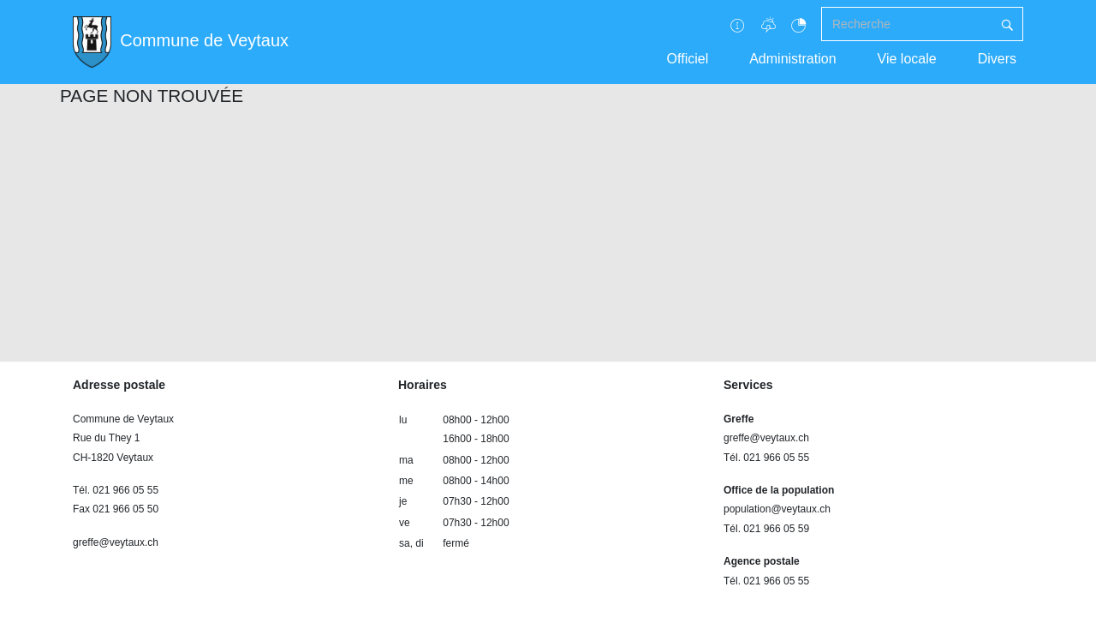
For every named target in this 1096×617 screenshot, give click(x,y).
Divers (997, 58)
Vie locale (907, 58)
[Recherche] (906, 24)
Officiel (688, 58)
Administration (792, 58)
